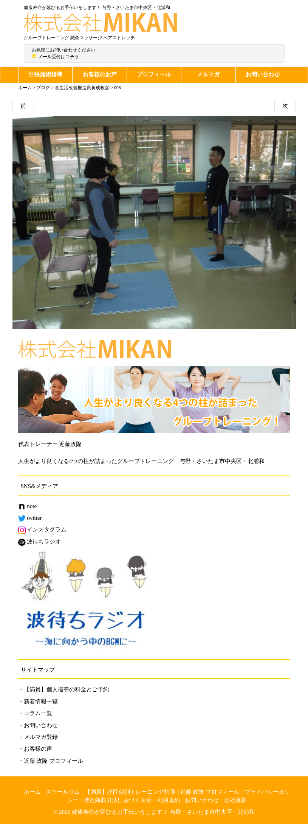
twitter (30, 518)
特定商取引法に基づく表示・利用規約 (132, 800)
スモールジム (63, 792)
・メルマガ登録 (38, 737)
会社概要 (235, 800)
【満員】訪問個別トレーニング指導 (130, 792)
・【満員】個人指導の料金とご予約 (63, 689)
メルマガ (208, 74)
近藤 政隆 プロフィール (210, 792)
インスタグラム (42, 530)
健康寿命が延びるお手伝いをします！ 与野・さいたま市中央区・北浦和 (163, 812)
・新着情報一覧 (38, 702)
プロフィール (154, 74)
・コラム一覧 (35, 713)
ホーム (32, 792)
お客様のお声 (100, 74)
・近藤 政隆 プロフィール (51, 761)
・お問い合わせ (38, 725)
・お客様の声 (35, 749)
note (27, 506)
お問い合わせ (263, 74)
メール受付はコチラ (58, 56)
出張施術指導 (45, 74)
